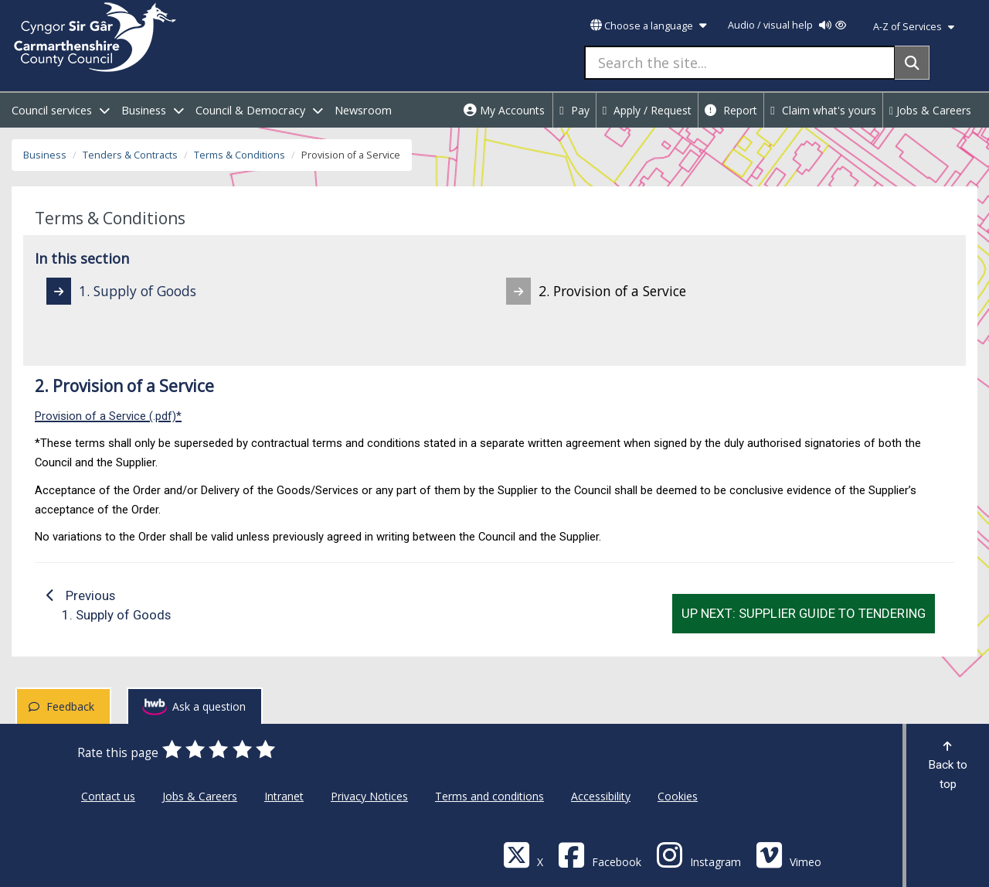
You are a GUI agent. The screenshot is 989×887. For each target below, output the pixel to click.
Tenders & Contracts (130, 155)
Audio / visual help (787, 25)
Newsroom (363, 110)
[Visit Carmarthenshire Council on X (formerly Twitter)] (523, 854)
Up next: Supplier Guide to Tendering (803, 613)
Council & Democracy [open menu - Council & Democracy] (259, 110)
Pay (574, 110)
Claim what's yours (823, 110)
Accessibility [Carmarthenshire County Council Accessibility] (600, 796)
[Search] (912, 63)
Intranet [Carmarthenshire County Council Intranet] (284, 796)
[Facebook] (599, 854)
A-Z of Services (913, 26)
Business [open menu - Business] (152, 110)
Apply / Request (647, 110)
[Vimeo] (788, 854)
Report (731, 110)
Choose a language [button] (648, 25)
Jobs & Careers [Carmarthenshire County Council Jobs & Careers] (199, 796)
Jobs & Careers (930, 110)
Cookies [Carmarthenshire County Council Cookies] (678, 796)
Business (44, 155)
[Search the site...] (740, 63)
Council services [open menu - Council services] (61, 110)
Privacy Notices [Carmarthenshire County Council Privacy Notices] (369, 796)
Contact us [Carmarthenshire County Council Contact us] (108, 796)
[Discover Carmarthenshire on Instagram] (698, 854)
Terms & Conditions (239, 155)
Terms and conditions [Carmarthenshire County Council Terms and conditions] (489, 796)
